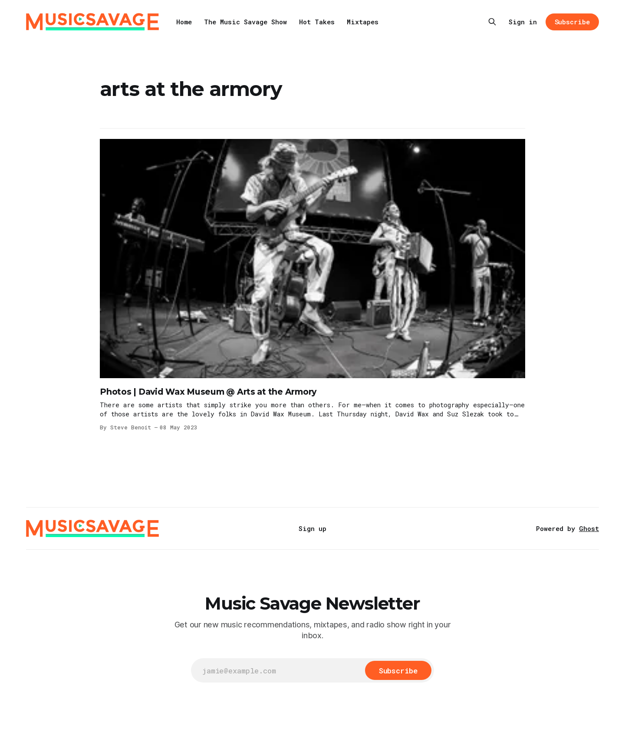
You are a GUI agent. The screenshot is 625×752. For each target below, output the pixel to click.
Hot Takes (317, 21)
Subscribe (572, 21)
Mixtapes (362, 21)
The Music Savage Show (245, 21)
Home (184, 21)
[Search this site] (492, 22)
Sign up (312, 528)
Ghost (589, 528)
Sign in (523, 21)
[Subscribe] (398, 670)
